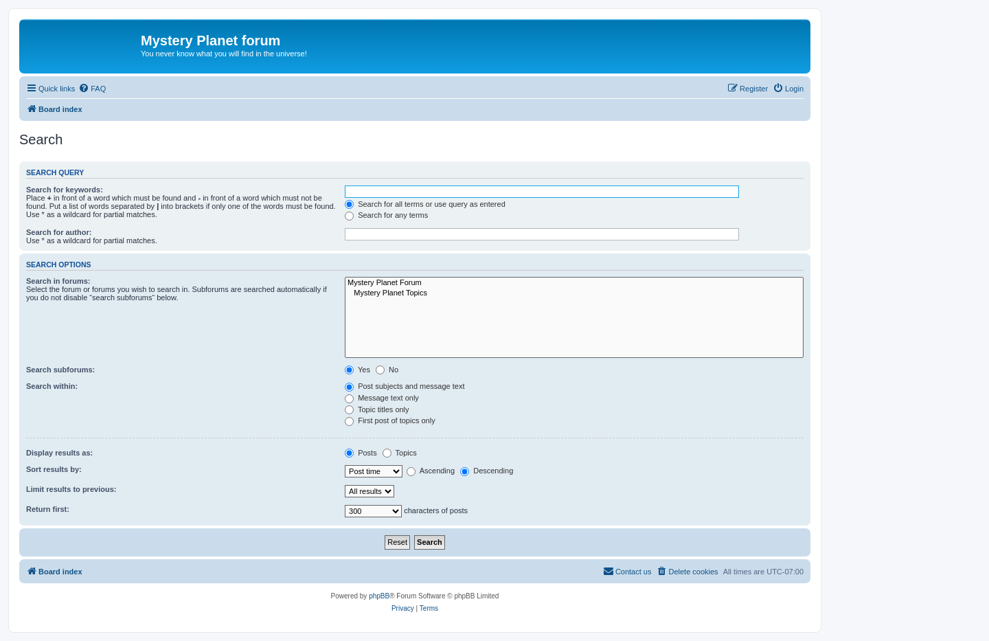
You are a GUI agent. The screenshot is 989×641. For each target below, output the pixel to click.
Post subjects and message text (404, 386)
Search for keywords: (64, 189)
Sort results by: (54, 469)
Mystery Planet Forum (574, 283)
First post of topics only (390, 420)
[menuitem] (92, 88)
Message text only (382, 398)
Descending (486, 470)
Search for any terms (386, 215)
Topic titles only (377, 409)
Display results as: (59, 453)
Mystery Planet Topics (574, 293)
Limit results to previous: (71, 489)
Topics (400, 453)
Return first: (47, 509)
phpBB (379, 596)
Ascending (431, 470)
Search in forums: (58, 281)
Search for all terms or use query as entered (425, 204)
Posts (361, 453)
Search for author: (58, 232)
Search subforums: (60, 370)
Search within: (52, 386)
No (387, 370)
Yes (357, 370)
